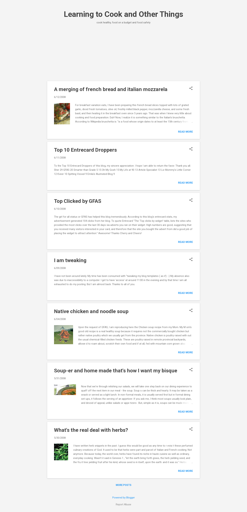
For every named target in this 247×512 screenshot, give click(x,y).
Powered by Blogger (123, 497)
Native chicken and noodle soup (91, 311)
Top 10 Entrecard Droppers (85, 150)
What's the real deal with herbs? (91, 430)
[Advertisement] (123, 55)
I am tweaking (70, 260)
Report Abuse (123, 504)
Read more (185, 131)
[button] (191, 88)
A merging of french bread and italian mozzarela (110, 89)
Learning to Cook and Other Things (123, 14)
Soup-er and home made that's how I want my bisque (115, 371)
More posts (123, 485)
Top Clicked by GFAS (77, 201)
